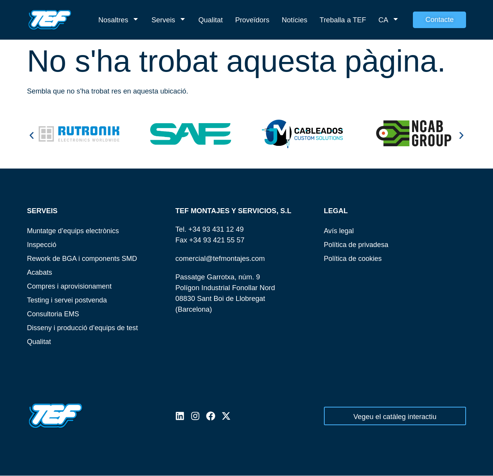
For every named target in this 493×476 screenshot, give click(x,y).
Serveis (168, 20)
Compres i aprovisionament (70, 286)
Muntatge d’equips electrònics (74, 231)
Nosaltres (118, 20)
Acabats (39, 272)
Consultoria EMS (53, 314)
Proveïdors (252, 20)
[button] (31, 135)
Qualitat (210, 20)
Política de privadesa (357, 245)
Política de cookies (353, 258)
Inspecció (42, 245)
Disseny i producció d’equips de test (83, 328)
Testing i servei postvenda (68, 300)
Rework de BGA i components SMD (83, 258)
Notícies (294, 20)
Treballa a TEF (343, 20)
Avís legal (339, 231)
